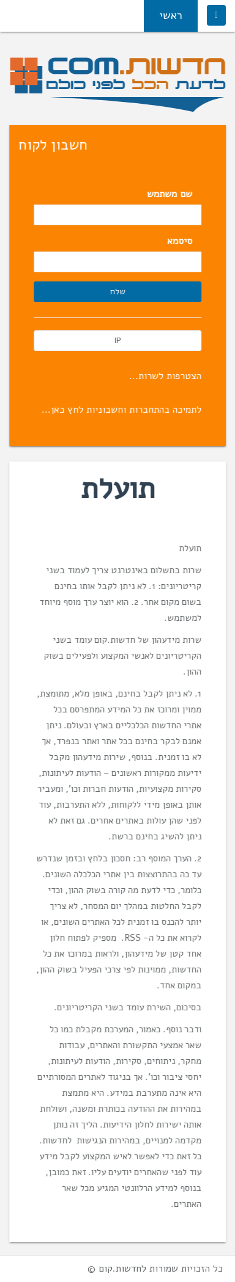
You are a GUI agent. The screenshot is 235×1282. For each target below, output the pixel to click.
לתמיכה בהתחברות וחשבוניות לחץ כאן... (122, 409)
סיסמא (180, 241)
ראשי (170, 15)
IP (118, 340)
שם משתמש (170, 194)
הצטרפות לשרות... (166, 376)
